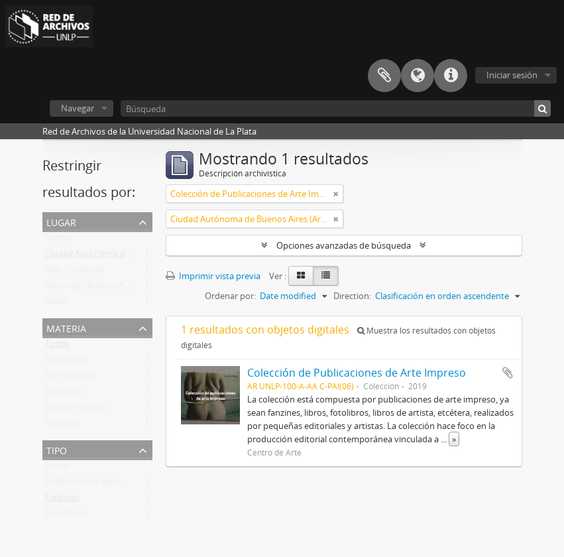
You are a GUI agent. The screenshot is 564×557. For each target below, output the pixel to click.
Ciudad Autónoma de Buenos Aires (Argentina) (136, 256)
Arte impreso (70, 378)
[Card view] (300, 276)
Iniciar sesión (511, 75)
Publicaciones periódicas (93, 484)
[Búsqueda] (336, 108)
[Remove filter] (336, 193)
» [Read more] (454, 439)
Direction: (352, 296)
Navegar (77, 108)
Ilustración (66, 362)
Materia (66, 327)
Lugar (61, 221)
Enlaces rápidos (450, 75)
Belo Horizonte (74, 272)
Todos (57, 240)
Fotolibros (65, 516)
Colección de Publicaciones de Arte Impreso (356, 372)
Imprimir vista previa (213, 276)
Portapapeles (384, 75)
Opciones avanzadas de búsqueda (343, 245)
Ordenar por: (230, 296)
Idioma (417, 75)
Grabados (64, 394)
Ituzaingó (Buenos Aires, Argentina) (114, 288)
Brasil (55, 304)
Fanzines (62, 426)
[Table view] (326, 276)
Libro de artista (75, 410)
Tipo (56, 449)
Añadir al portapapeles (507, 372)
